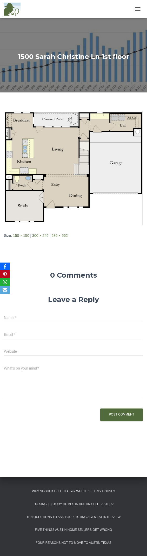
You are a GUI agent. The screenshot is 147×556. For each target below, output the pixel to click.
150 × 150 (21, 235)
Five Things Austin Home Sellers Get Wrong (73, 530)
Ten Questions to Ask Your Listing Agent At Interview (73, 517)
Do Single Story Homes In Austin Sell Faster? (73, 504)
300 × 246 (40, 235)
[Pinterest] (5, 274)
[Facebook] (5, 266)
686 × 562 (59, 235)
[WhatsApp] (5, 282)
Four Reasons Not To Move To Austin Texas (73, 543)
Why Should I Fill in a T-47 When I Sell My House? (73, 491)
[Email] (5, 290)
